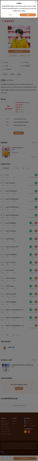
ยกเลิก (10, 15)
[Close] (36, 2)
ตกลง (27, 15)
